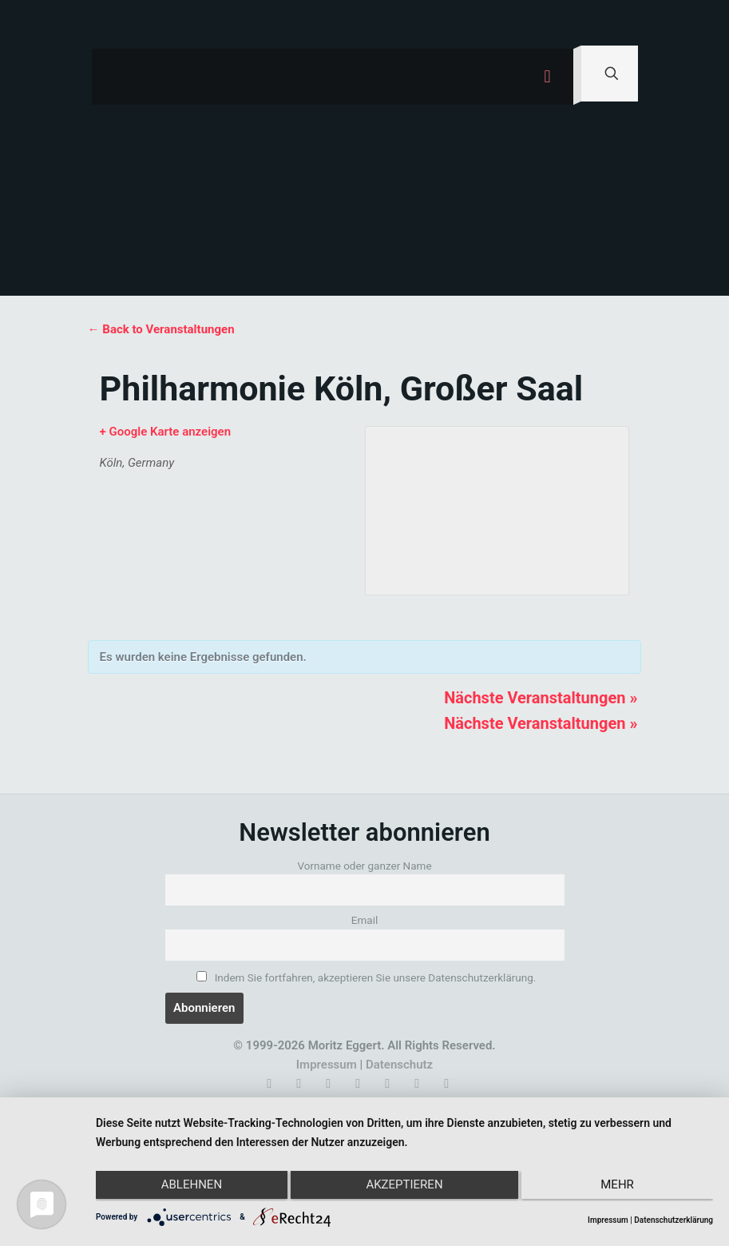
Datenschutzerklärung (673, 1220)
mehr (621, 1187)
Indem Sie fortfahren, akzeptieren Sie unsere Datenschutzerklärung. (366, 977)
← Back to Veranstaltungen (161, 329)
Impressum (326, 1064)
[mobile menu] (547, 76)
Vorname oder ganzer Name (364, 865)
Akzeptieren (404, 1187)
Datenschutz (399, 1064)
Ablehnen (187, 1187)
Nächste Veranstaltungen (540, 697)
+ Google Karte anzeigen (165, 431)
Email (364, 920)
